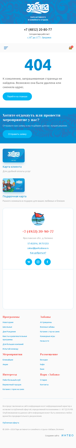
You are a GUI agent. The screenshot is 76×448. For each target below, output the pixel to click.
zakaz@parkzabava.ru (38, 248)
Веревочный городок (12, 385)
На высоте (44, 341)
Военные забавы (47, 327)
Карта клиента (12, 166)
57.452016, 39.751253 (38, 243)
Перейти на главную (17, 96)
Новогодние (8, 322)
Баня (42, 369)
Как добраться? (38, 253)
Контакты (44, 385)
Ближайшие (8, 360)
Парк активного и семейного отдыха (38, 18)
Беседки (44, 360)
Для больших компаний (13, 344)
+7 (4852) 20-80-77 (38, 29)
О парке (43, 380)
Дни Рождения (9, 332)
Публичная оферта (11, 423)
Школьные (7, 327)
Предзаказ (46, 37)
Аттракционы (46, 322)
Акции (5, 364)
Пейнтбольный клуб (11, 380)
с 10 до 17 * (34, 37)
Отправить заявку (17, 134)
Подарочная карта (14, 196)
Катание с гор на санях (49, 332)
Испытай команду (10, 349)
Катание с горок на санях (13, 389)
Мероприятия (12, 354)
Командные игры (47, 336)
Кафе (42, 364)
